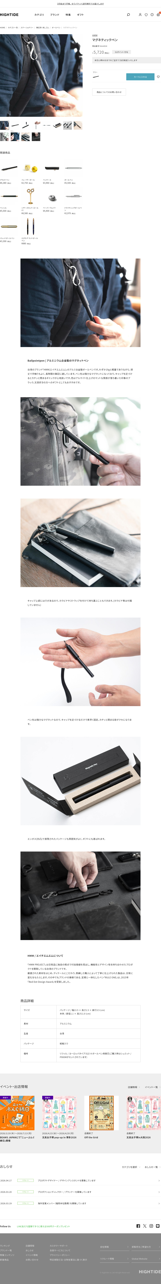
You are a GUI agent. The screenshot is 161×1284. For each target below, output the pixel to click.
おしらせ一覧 (151, 1167)
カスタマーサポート (59, 1245)
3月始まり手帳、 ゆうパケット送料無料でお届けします (80, 3)
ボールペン (56, 27)
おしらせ (29, 1250)
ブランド (54, 14)
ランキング (5, 1245)
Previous (3, 75)
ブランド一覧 (6, 1250)
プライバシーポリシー (60, 1255)
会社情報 (104, 1246)
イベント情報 (32, 1255)
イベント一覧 (151, 1087)
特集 (68, 14)
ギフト (80, 14)
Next (79, 75)
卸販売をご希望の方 (141, 1246)
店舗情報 (132, 1087)
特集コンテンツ (7, 1255)
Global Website (139, 1258)
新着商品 (4, 1259)
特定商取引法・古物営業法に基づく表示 (68, 1259)
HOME (2, 27)
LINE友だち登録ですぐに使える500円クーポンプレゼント (43, 1226)
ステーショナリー (27, 27)
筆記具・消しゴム (42, 27)
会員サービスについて (60, 1250)
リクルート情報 (107, 1258)
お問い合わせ (32, 1259)
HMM (94, 35)
